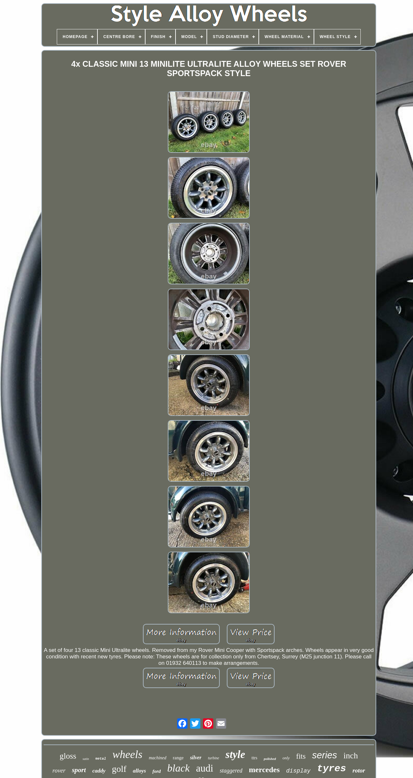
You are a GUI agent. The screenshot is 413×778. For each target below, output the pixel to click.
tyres (331, 768)
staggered (231, 770)
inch (351, 755)
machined (157, 757)
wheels (128, 754)
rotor (358, 770)
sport (79, 770)
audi (204, 768)
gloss (68, 756)
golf (119, 769)
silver (196, 757)
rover (58, 770)
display (298, 771)
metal (101, 759)
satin (86, 759)
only (285, 757)
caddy (99, 771)
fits (301, 756)
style (235, 754)
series (324, 755)
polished (270, 759)
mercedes (264, 769)
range (178, 757)
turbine (213, 758)
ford (156, 771)
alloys (139, 771)
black (178, 768)
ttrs (254, 757)
